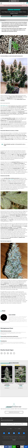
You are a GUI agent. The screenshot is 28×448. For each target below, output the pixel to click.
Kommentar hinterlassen (14, 412)
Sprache (8, 428)
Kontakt (14, 439)
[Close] (26, 6)
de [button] (10, 428)
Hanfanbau (11, 9)
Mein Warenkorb (26, 3)
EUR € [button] (19, 428)
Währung (16, 428)
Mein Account (23, 3)
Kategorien (3, 20)
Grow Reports (18, 9)
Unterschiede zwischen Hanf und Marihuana (9, 336)
